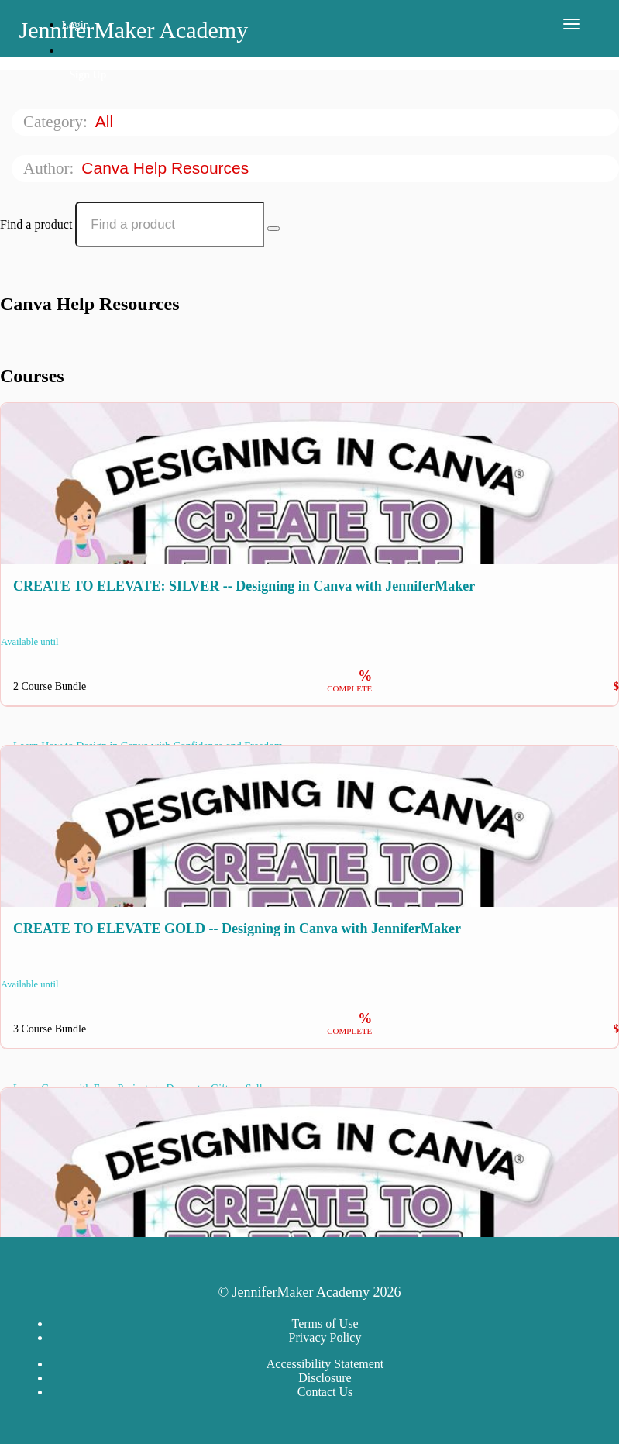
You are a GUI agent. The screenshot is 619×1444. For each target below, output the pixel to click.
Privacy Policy (325, 1337)
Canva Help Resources (167, 168)
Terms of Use (325, 1323)
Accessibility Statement (325, 1363)
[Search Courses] (273, 228)
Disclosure (324, 1377)
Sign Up (88, 75)
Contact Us (325, 1391)
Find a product (36, 224)
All (106, 121)
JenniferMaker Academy (134, 30)
